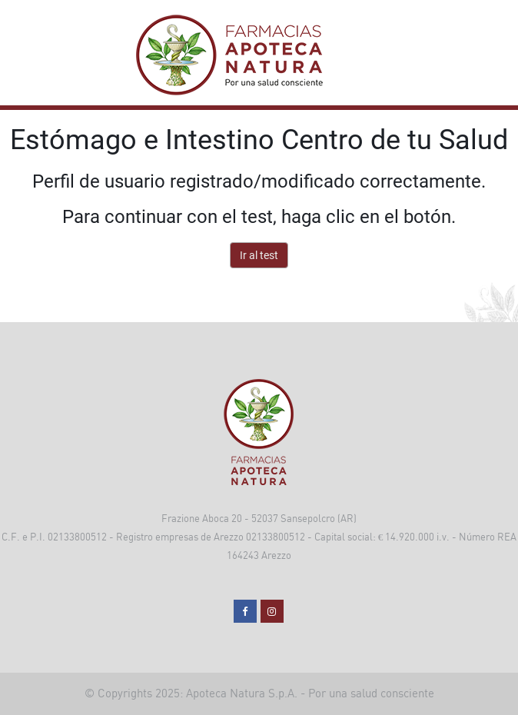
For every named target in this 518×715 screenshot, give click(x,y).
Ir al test (259, 255)
